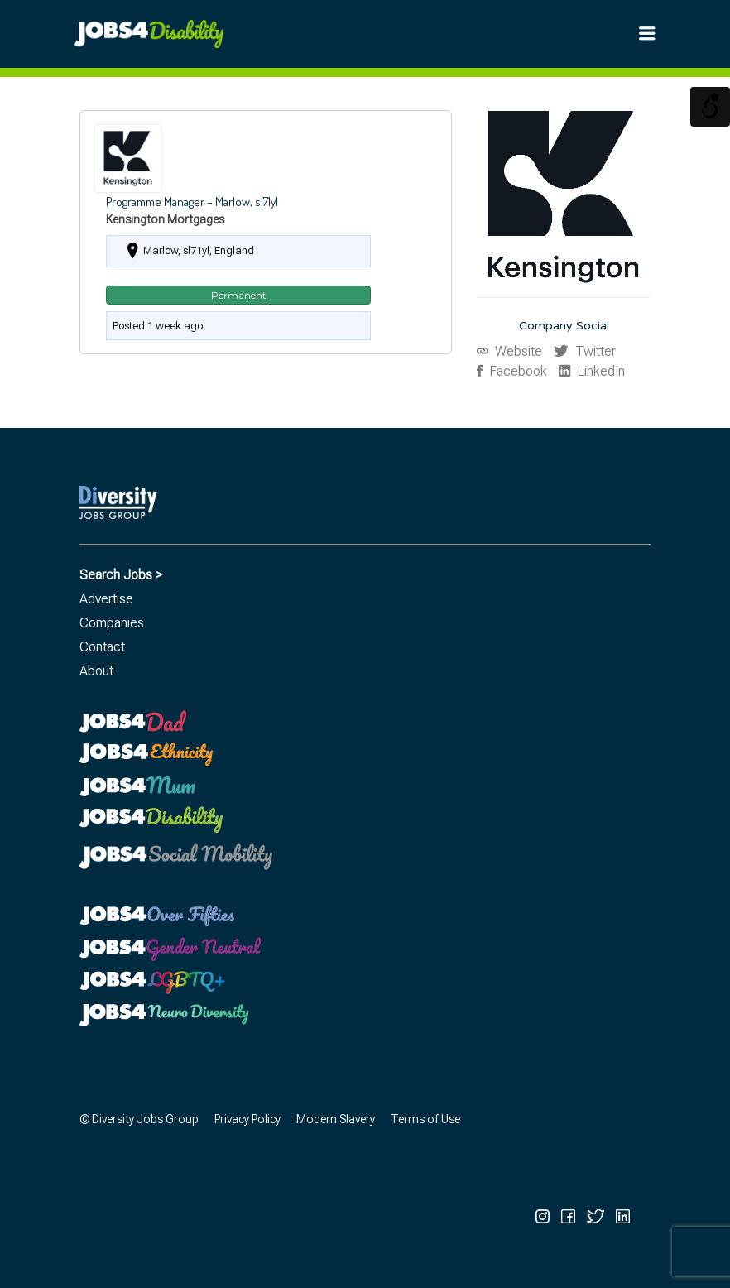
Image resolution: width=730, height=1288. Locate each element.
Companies (111, 623)
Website (517, 351)
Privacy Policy (247, 1119)
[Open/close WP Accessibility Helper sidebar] (710, 107)
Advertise (106, 599)
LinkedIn (599, 371)
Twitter (594, 351)
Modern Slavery (335, 1119)
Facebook (516, 371)
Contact (102, 647)
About (96, 671)
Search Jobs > (120, 575)
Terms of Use (425, 1119)
